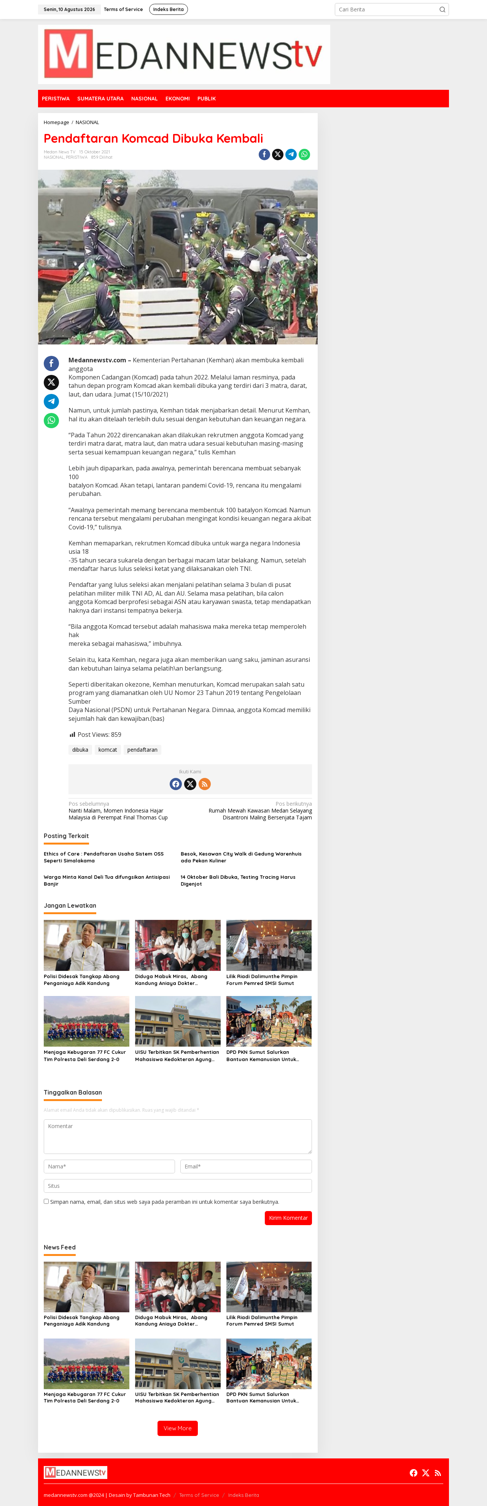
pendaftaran (142, 749)
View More (178, 1428)
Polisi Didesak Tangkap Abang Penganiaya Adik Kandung (81, 979)
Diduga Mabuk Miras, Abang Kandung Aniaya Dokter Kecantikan (171, 979)
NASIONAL (54, 157)
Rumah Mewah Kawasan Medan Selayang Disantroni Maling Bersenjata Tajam (253, 810)
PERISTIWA (77, 157)
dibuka (80, 749)
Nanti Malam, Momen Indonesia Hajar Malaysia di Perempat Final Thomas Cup (126, 810)
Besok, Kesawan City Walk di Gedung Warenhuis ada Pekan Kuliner (241, 857)
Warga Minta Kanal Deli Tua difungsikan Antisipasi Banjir (107, 880)
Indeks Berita (243, 1495)
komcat (108, 749)
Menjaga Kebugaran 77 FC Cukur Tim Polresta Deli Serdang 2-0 (85, 1055)
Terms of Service (199, 1495)
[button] (442, 9)
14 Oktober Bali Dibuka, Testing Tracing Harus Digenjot (238, 880)
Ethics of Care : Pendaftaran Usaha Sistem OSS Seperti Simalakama (104, 857)
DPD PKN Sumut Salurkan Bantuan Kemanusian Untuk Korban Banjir (261, 1055)
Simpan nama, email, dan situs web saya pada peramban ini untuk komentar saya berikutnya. (164, 1201)
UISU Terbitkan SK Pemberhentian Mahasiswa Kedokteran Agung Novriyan (177, 1055)
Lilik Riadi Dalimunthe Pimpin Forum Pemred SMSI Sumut (262, 979)
